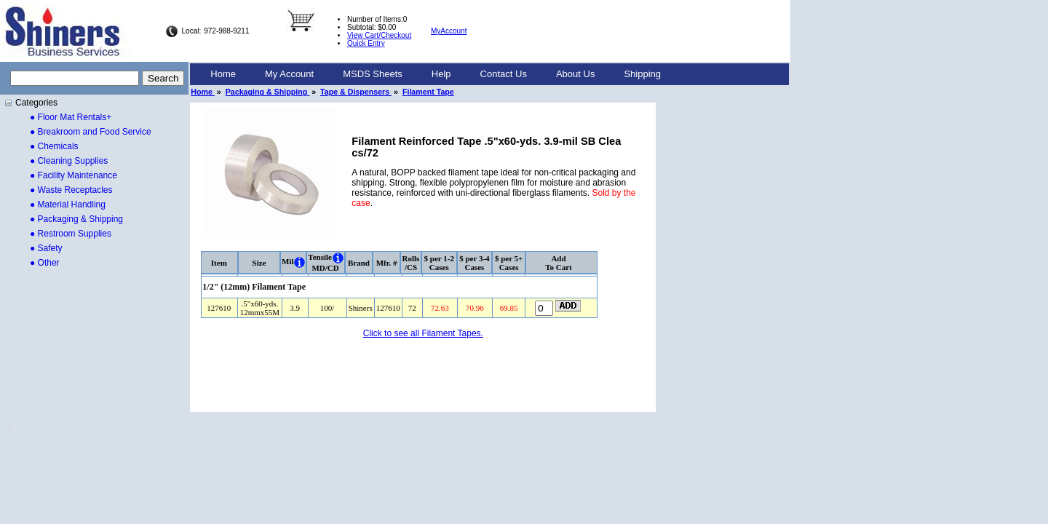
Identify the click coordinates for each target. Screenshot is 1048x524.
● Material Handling (68, 204)
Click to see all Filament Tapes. (423, 333)
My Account (289, 73)
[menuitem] (223, 74)
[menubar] (435, 74)
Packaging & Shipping (267, 91)
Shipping (642, 73)
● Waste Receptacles (71, 190)
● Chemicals (54, 146)
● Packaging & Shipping (76, 219)
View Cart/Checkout (379, 35)
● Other (45, 263)
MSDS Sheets (372, 73)
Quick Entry (366, 43)
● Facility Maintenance (73, 175)
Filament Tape (428, 91)
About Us (575, 73)
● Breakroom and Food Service (90, 132)
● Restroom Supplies (70, 234)
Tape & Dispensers (356, 91)
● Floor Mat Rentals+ (70, 117)
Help (441, 73)
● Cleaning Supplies (69, 161)
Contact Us (503, 73)
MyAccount (449, 31)
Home (223, 73)
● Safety (46, 248)
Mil (288, 261)
